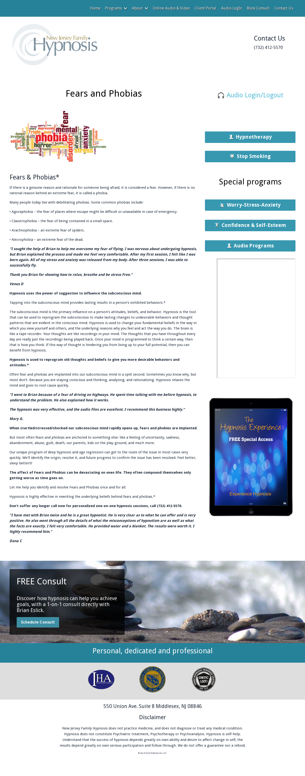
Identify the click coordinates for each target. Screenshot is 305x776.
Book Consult (258, 8)
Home (95, 8)
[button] (250, 137)
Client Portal (205, 8)
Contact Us (283, 8)
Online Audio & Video (171, 8)
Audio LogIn (231, 8)
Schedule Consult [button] (38, 622)
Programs (116, 8)
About (140, 8)
